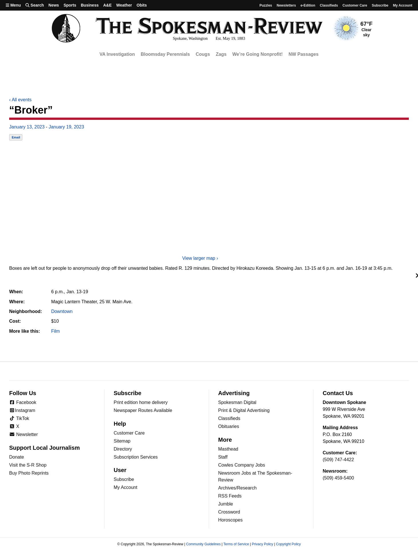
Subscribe (380, 5)
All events (20, 99)
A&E (107, 5)
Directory (123, 449)
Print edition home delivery (141, 402)
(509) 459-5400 (338, 477)
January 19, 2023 (66, 126)
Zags (221, 54)
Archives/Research (237, 487)
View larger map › (200, 258)
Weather (124, 5)
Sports (70, 5)
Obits (142, 5)
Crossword (229, 512)
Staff (223, 457)
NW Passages (304, 54)
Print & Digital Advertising (244, 410)
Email (16, 137)
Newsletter (23, 434)
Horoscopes (230, 520)
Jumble (225, 504)
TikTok (19, 418)
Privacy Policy (262, 544)
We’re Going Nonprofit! (257, 54)
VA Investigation (117, 54)
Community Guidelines (203, 544)
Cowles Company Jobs (241, 465)
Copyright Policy (288, 544)
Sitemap (122, 441)
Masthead (228, 449)
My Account (125, 487)
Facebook (22, 402)
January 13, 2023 (27, 126)
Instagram (22, 410)
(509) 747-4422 (338, 459)
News (53, 5)
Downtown (62, 311)
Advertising (234, 393)
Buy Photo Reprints (29, 473)
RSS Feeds (230, 495)
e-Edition (308, 5)
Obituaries (228, 426)
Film (55, 331)
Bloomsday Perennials (165, 54)
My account (402, 5)
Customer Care (354, 5)
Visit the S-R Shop (27, 465)
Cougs (203, 54)
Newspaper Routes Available (143, 410)
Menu (13, 5)
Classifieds (329, 5)
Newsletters (286, 5)
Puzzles (265, 5)
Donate (16, 457)
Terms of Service (236, 544)
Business (89, 5)
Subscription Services (136, 457)
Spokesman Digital (237, 402)
